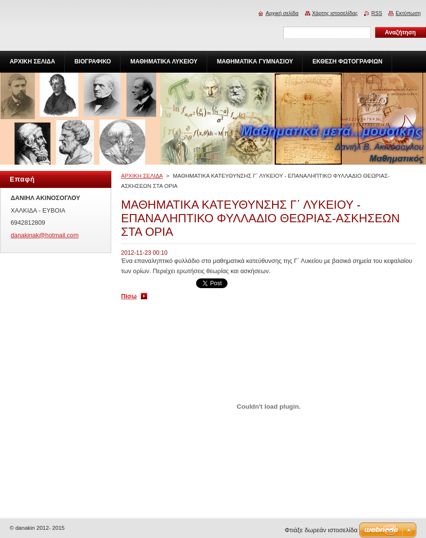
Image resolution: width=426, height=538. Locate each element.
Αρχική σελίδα (282, 13)
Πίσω (129, 296)
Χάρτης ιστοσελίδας (335, 13)
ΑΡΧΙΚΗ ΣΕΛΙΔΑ (142, 176)
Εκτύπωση (408, 13)
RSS (376, 13)
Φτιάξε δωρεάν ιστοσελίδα (321, 530)
